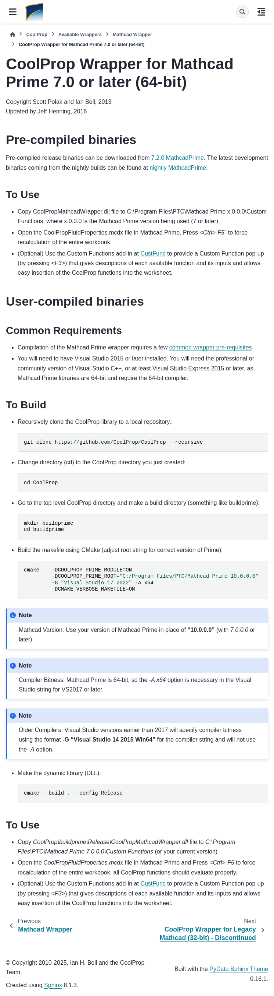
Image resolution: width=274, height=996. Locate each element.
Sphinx (53, 985)
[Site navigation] (12, 12)
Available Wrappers (80, 34)
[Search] (242, 12)
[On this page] (261, 12)
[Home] (12, 34)
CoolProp (36, 34)
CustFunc (152, 253)
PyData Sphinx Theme (238, 969)
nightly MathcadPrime (177, 168)
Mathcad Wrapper (132, 34)
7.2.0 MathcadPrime (177, 158)
